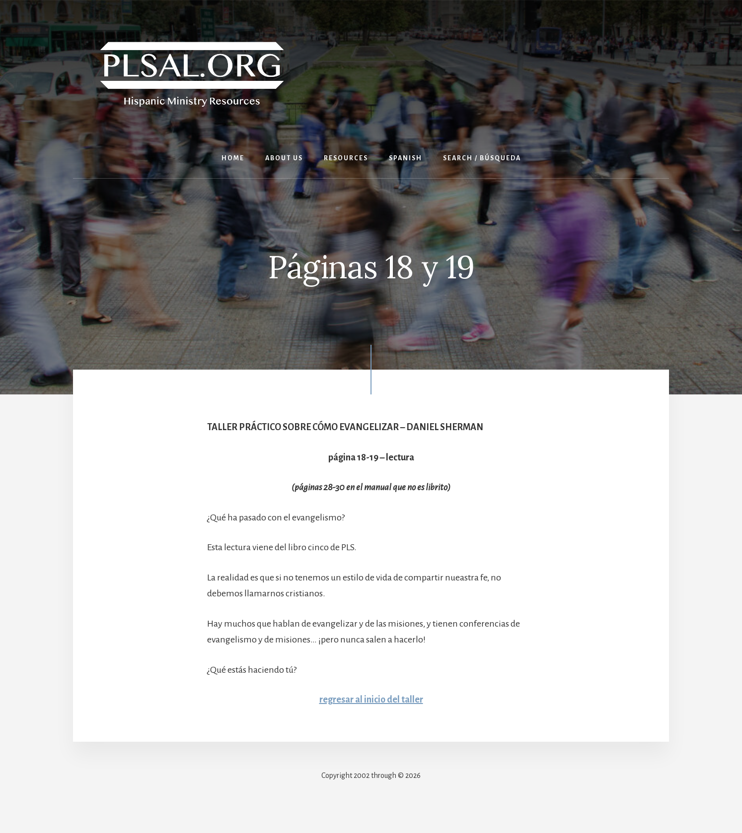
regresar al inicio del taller (371, 700)
